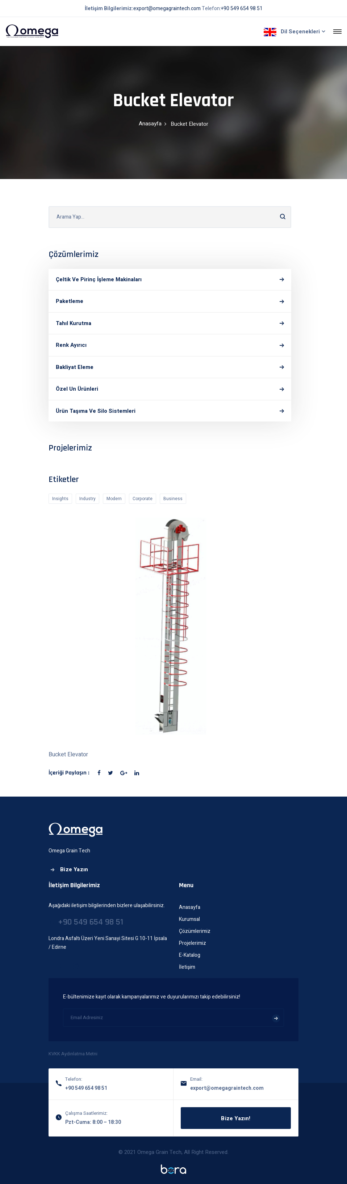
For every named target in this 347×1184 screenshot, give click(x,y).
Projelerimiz (192, 943)
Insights (60, 498)
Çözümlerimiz (194, 931)
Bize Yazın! (235, 1118)
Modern (114, 498)
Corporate (142, 498)
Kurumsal (189, 919)
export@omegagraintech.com (167, 8)
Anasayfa (150, 124)
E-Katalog (189, 955)
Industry (87, 498)
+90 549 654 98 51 (242, 8)
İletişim (187, 967)
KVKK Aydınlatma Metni (73, 1053)
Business (173, 498)
